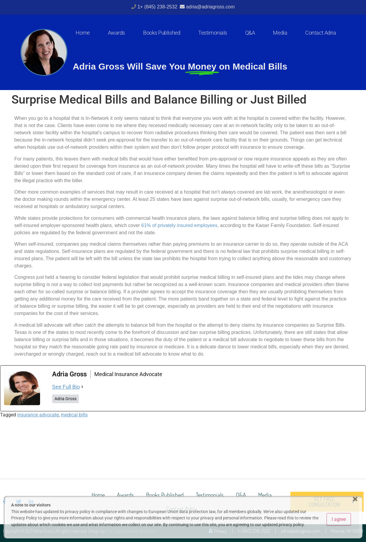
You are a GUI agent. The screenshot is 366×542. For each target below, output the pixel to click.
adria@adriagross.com (210, 6)
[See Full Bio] (82, 387)
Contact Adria (320, 33)
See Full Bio (66, 387)
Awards (116, 33)
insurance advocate (38, 415)
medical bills (74, 415)
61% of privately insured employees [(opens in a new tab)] (179, 225)
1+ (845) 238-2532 (158, 6)
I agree (339, 519)
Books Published (161, 33)
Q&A (250, 33)
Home (82, 33)
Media (280, 33)
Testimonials (212, 33)
